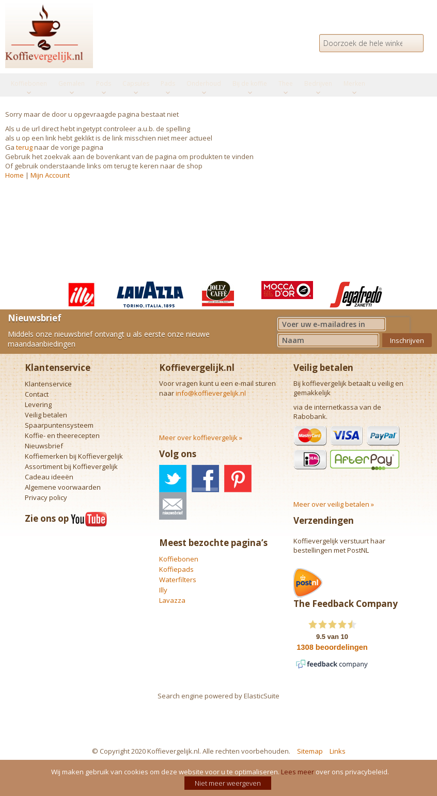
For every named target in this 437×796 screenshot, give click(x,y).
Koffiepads (176, 569)
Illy (163, 590)
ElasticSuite (261, 695)
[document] (220, 778)
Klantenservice (48, 383)
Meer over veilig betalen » (333, 504)
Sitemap (310, 751)
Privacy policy (46, 497)
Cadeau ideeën (49, 476)
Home (14, 175)
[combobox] (371, 43)
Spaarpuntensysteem (59, 425)
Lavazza (172, 600)
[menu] (218, 85)
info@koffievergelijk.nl (211, 393)
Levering (38, 404)
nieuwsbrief (172, 506)
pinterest (238, 478)
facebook (205, 478)
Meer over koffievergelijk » (200, 437)
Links (338, 751)
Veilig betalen (46, 414)
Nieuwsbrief (44, 445)
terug (24, 147)
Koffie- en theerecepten (62, 435)
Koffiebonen (178, 559)
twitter (172, 478)
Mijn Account (50, 175)
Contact (37, 394)
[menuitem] (29, 83)
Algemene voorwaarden (63, 487)
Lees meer (297, 771)
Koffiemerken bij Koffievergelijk (74, 456)
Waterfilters (177, 579)
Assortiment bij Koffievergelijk (71, 466)
